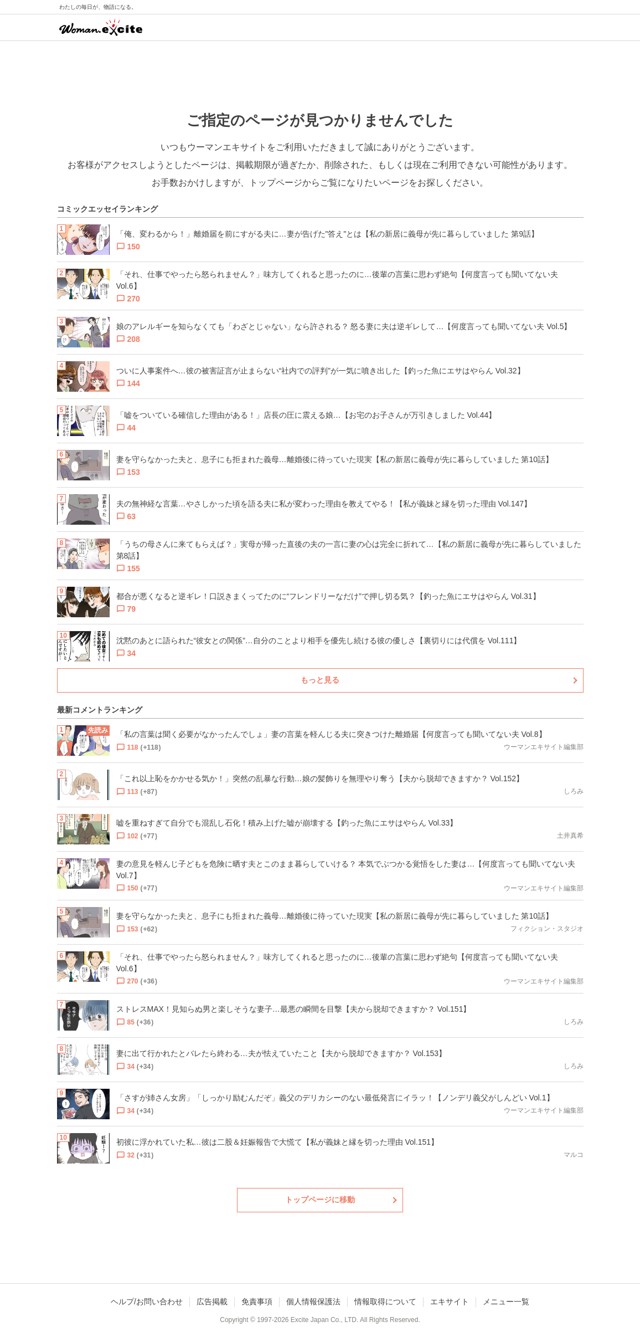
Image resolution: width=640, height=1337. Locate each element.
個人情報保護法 (313, 1301)
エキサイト (449, 1301)
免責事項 (256, 1301)
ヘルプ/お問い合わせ (147, 1301)
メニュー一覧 (506, 1301)
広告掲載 (212, 1301)
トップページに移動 (320, 1199)
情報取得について (385, 1301)
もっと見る (320, 679)
